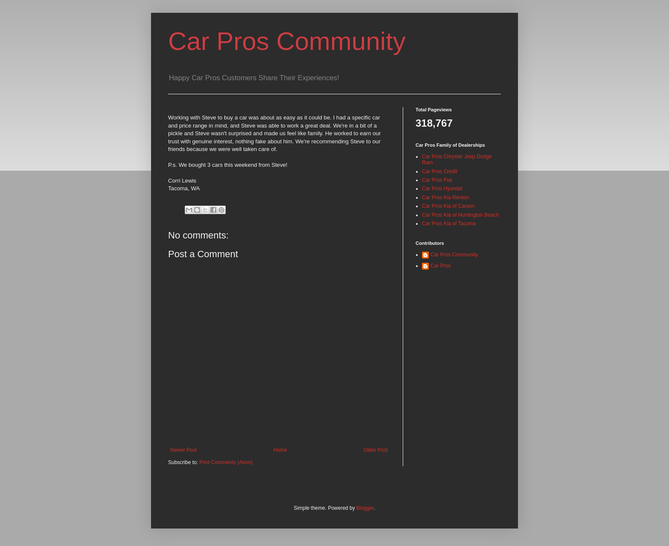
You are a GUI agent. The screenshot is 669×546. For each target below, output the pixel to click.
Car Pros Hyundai (442, 189)
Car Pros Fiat (437, 180)
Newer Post (183, 450)
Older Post (376, 450)
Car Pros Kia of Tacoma (449, 224)
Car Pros (440, 266)
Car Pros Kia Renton (445, 197)
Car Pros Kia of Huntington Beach (460, 215)
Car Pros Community (287, 41)
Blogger (365, 508)
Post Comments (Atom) (226, 462)
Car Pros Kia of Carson (448, 206)
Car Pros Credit (439, 171)
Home (280, 450)
